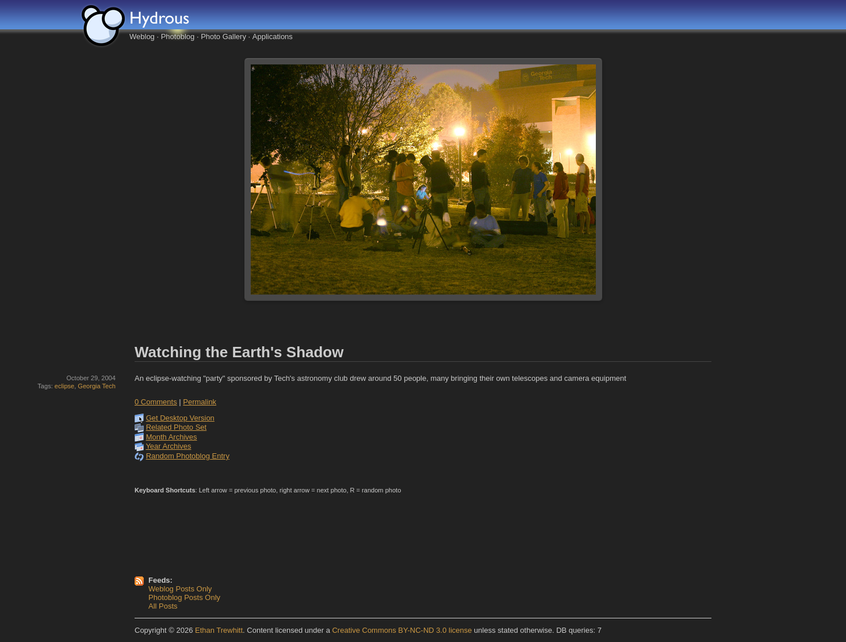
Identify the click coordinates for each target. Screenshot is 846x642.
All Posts (163, 606)
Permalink (199, 402)
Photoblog (178, 36)
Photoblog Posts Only (184, 597)
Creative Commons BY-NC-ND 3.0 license (402, 630)
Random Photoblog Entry (187, 456)
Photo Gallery (223, 36)
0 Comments (156, 402)
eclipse (64, 386)
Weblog (142, 36)
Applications (272, 36)
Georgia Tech (97, 386)
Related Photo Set (176, 427)
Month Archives (171, 437)
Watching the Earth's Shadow (239, 352)
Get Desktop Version (180, 418)
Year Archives (168, 446)
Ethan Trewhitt (219, 630)
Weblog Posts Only (180, 588)
